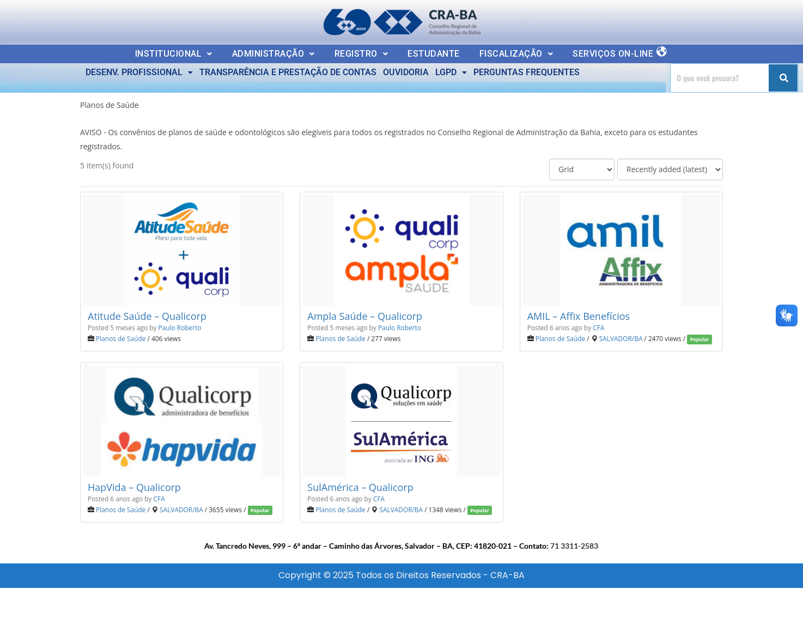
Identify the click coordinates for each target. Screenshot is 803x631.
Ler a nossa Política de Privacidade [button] (84, 17)
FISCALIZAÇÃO (516, 53)
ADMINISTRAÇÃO (273, 53)
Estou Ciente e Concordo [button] (733, 19)
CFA (598, 327)
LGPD (451, 72)
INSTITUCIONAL (173, 53)
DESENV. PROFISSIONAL (139, 72)
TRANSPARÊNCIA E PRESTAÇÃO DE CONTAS (287, 72)
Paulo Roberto (180, 327)
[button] (173, 54)
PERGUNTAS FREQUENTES (526, 72)
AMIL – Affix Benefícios (578, 316)
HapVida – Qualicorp (134, 487)
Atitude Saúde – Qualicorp (147, 316)
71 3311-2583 (574, 545)
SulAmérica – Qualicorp (360, 487)
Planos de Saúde (120, 338)
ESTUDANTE (433, 53)
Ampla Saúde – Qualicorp (364, 316)
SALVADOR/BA (621, 338)
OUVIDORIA (406, 72)
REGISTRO (361, 53)
